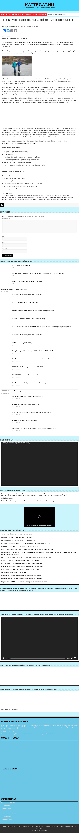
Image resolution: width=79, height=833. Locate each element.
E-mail (4, 242)
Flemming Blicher (6, 578)
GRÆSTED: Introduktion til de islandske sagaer (26, 546)
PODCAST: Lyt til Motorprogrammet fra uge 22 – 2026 (27, 334)
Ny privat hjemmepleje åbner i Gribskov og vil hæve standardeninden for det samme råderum (38, 273)
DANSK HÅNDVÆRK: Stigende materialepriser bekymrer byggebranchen (32, 412)
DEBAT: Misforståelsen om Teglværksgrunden (30, 566)
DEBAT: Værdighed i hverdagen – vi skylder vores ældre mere (24, 563)
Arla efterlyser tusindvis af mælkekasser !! (23, 540)
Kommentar (6, 218)
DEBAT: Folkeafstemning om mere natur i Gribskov (24, 560)
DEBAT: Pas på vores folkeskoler (56, 14)
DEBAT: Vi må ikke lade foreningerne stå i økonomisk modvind (29, 582)
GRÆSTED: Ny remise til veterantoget (11, 391)
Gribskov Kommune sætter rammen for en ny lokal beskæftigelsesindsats (33, 310)
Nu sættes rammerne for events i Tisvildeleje (14, 289)
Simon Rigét (4, 572)
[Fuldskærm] (75, 658)
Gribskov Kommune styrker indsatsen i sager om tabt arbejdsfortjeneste (29, 543)
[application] (39, 464)
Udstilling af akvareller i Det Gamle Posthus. (21, 537)
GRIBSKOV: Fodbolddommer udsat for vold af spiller (27, 281)
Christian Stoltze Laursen (8, 566)
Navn (3, 236)
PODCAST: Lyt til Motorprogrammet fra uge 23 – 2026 (27, 294)
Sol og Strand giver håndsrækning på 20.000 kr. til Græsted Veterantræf (32, 351)
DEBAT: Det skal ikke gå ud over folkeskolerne (25, 302)
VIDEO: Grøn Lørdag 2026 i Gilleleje (22, 343)
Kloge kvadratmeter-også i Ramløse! (21, 534)
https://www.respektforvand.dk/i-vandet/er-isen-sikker (20, 143)
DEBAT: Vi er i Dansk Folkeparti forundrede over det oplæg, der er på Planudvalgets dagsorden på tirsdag (42, 326)
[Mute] (72, 658)
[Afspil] (4, 658)
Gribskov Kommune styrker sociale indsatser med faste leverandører (31, 359)
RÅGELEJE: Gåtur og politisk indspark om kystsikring (27, 578)
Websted (4, 248)
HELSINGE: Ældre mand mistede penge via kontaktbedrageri (29, 318)
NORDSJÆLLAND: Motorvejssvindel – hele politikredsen (27, 396)
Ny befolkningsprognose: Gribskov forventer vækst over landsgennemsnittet (34, 428)
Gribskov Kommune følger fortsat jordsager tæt (26, 404)
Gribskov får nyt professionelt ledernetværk (24, 420)
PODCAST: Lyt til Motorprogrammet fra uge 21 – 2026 (27, 367)
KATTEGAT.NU (39, 4)
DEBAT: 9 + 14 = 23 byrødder (18, 572)
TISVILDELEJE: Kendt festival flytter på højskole (25, 375)
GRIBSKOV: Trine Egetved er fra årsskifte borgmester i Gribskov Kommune (32, 549)
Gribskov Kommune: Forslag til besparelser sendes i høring (29, 383)
